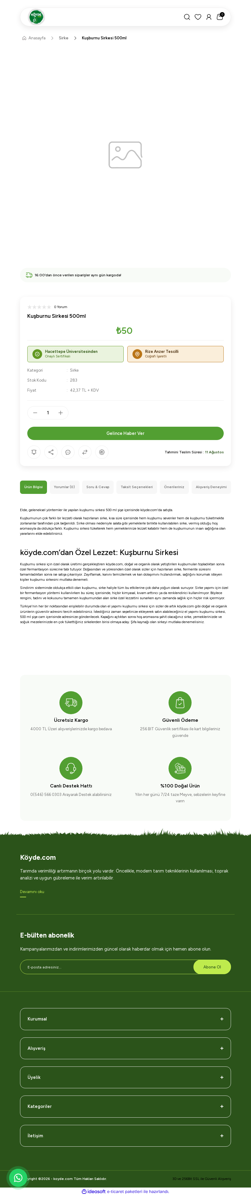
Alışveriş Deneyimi (211, 487)
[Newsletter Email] (125, 967)
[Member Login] (209, 17)
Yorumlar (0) (64, 487)
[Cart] (219, 17)
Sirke (74, 370)
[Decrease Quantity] (32, 412)
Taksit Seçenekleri (137, 487)
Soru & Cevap (97, 487)
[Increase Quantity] (63, 412)
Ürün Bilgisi (33, 487)
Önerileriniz (174, 487)
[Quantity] (48, 412)
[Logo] (102, 17)
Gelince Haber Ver (125, 433)
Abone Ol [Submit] (212, 966)
